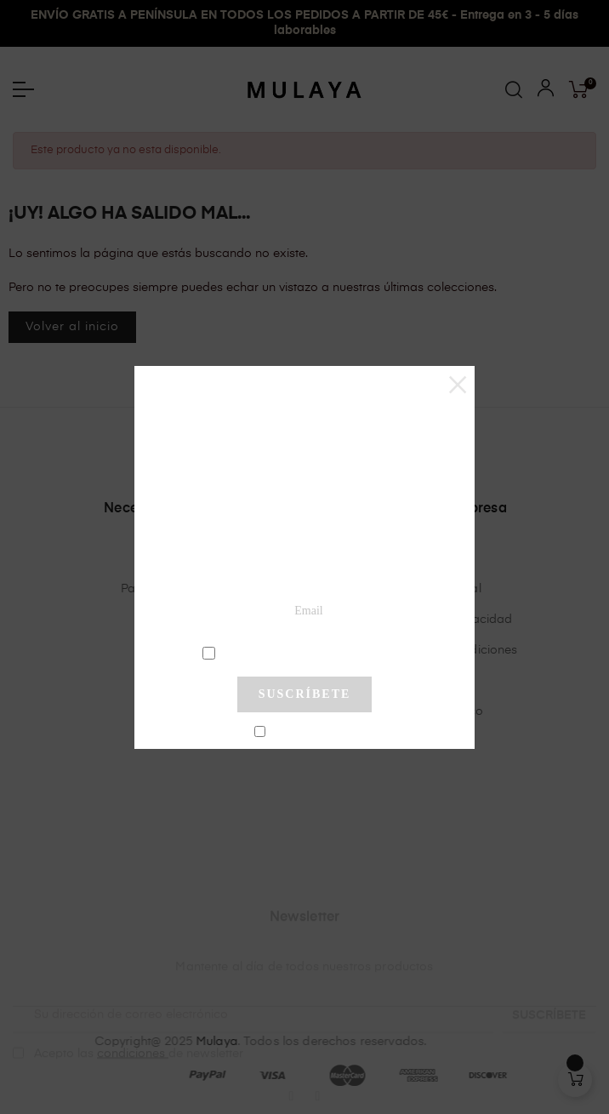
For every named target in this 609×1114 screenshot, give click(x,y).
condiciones (307, 652)
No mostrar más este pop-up (312, 732)
